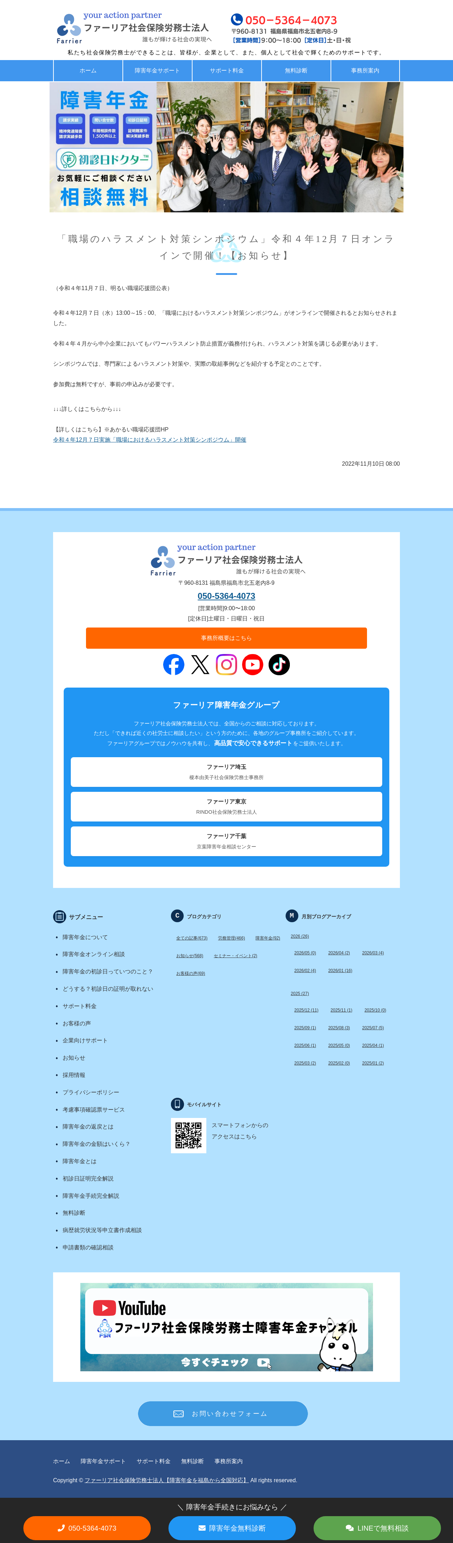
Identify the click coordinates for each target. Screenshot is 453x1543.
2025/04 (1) (373, 1045)
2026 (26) (300, 936)
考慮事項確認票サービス (94, 1110)
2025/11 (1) (341, 1010)
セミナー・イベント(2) (235, 955)
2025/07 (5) (373, 1027)
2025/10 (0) (375, 1010)
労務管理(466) (231, 938)
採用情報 (74, 1075)
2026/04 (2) (339, 952)
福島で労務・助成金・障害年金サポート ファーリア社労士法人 (118, 28)
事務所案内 (365, 70)
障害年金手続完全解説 (91, 1196)
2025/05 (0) (339, 1045)
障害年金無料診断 (237, 1528)
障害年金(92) (268, 938)
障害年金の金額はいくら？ (97, 1144)
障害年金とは (80, 1161)
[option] (226, 147)
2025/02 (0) (339, 1063)
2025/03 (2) (305, 1063)
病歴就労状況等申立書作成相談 (102, 1230)
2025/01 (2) (373, 1063)
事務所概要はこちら (226, 638)
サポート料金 (227, 70)
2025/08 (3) (339, 1027)
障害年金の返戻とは (88, 1127)
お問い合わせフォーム (230, 1413)
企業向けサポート (85, 1040)
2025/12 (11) (306, 1010)
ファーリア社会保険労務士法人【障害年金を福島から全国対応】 (167, 1480)
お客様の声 (77, 1023)
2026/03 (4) (373, 952)
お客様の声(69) (190, 973)
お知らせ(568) (189, 955)
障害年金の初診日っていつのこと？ (108, 971)
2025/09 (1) (305, 1027)
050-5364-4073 (227, 596)
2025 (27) (300, 993)
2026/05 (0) (305, 952)
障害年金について (85, 937)
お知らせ (74, 1058)
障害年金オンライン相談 (94, 954)
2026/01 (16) (340, 970)
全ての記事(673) (191, 938)
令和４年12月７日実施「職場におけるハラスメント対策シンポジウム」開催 (149, 440)
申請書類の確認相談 (88, 1247)
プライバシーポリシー (91, 1092)
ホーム (88, 70)
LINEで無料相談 (382, 1528)
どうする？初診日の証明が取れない (108, 989)
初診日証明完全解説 (88, 1179)
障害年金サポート (157, 70)
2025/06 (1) (305, 1045)
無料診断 (296, 70)
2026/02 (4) (305, 970)
